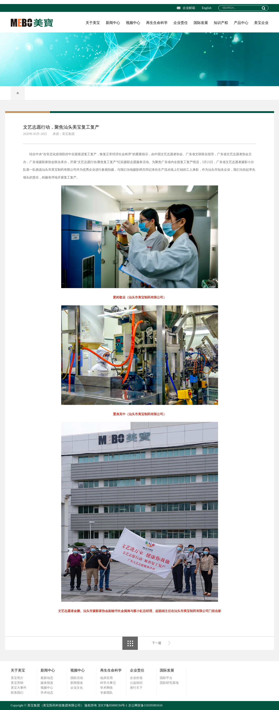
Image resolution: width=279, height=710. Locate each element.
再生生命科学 (157, 23)
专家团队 (106, 692)
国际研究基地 (169, 682)
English (207, 8)
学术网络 (106, 687)
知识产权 (221, 23)
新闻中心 (113, 23)
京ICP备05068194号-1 (112, 705)
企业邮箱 (186, 8)
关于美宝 (93, 23)
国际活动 (76, 678)
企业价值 (136, 678)
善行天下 (136, 687)
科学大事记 (108, 682)
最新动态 (47, 678)
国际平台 (166, 678)
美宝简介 (17, 678)
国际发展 (201, 23)
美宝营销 (17, 682)
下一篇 (156, 643)
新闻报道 (76, 682)
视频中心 (133, 23)
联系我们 (17, 692)
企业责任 (180, 23)
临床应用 (106, 678)
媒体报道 (47, 682)
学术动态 (47, 692)
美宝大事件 (18, 687)
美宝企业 (261, 23)
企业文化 (76, 687)
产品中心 (241, 23)
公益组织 (136, 682)
